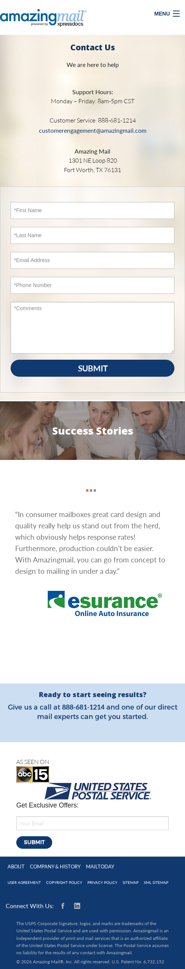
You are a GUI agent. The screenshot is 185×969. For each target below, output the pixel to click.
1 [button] (85, 482)
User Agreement (24, 882)
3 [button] (93, 482)
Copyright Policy (64, 882)
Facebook (64, 906)
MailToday (100, 866)
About (16, 866)
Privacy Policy (102, 882)
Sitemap (130, 882)
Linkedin (77, 906)
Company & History (55, 866)
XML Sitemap (156, 882)
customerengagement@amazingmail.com (92, 130)
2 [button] (89, 482)
